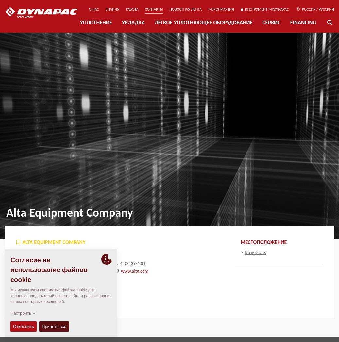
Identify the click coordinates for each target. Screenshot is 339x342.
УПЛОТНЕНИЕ (96, 22)
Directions (255, 252)
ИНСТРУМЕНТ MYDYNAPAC (265, 9)
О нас (94, 9)
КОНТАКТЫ (154, 9)
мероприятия (221, 9)
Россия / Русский (315, 9)
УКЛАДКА (133, 22)
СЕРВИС (271, 22)
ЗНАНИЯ (112, 9)
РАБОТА (132, 9)
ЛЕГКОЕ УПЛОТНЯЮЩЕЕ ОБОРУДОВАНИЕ (203, 22)
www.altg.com (134, 271)
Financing (303, 22)
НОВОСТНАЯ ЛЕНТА (186, 9)
